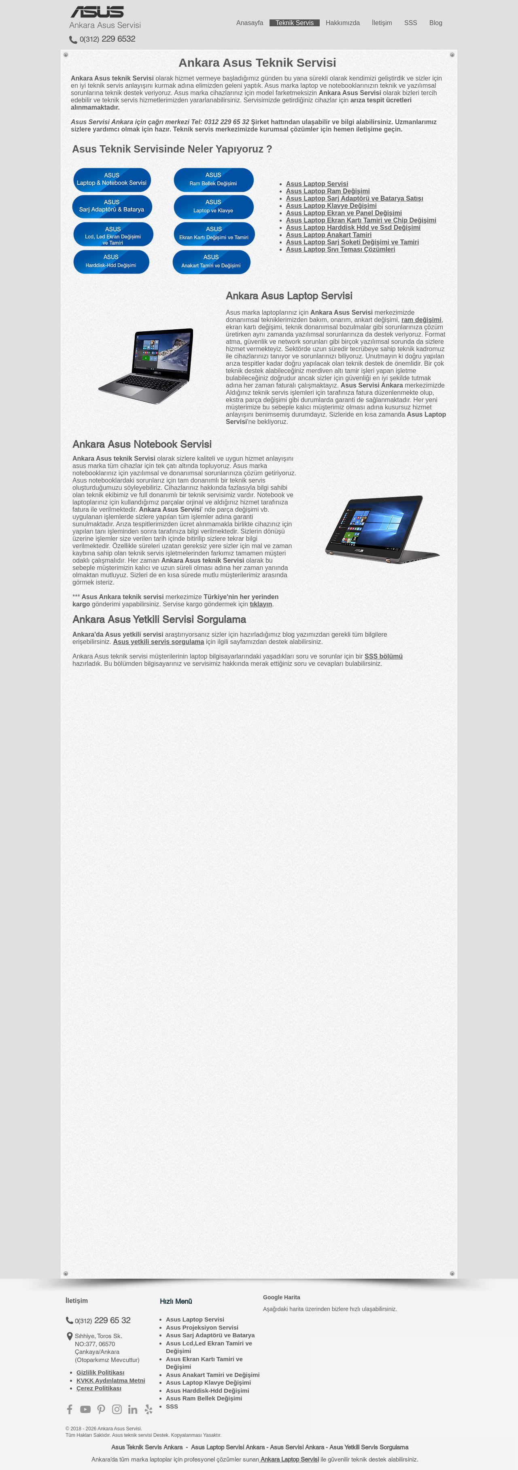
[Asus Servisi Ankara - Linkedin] (132, 1409)
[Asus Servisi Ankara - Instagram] (116, 1409)
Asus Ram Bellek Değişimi (204, 1398)
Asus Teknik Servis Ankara (147, 1447)
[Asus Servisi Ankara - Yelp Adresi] (148, 1409)
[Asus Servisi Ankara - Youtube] (85, 1409)
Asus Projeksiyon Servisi (202, 1327)
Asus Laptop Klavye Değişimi (208, 1382)
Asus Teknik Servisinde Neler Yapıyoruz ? (172, 149)
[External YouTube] (352, 1201)
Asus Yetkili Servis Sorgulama (368, 1447)
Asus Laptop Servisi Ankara (228, 1447)
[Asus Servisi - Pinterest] (101, 1409)
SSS (172, 1406)
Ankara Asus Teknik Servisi (257, 62)
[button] (150, 1201)
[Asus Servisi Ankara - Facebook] (69, 1409)
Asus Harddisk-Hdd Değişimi (207, 1390)
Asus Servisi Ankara (297, 1447)
